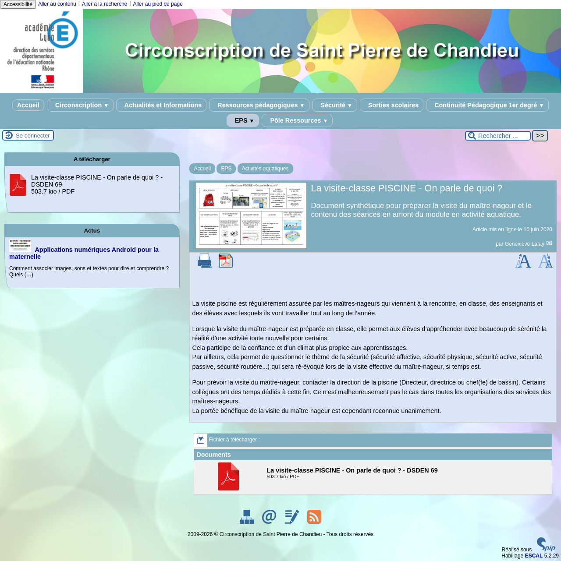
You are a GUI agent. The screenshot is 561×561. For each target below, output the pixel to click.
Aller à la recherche (104, 4)
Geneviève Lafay (525, 244)
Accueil (28, 105)
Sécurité (334, 105)
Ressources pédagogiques (259, 105)
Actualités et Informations (161, 105)
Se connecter (33, 135)
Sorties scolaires (392, 105)
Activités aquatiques (265, 169)
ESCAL (534, 556)
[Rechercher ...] (498, 136)
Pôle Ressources (297, 120)
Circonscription (80, 105)
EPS (243, 120)
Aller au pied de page (157, 4)
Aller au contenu (57, 4)
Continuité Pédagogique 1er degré (487, 105)
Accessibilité (18, 4)
